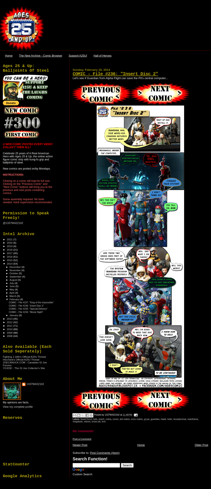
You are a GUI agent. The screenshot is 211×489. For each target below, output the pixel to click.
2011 (10, 325)
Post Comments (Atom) (105, 452)
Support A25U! (78, 55)
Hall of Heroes (103, 55)
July (12, 283)
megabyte (78, 421)
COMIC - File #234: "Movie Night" (26, 312)
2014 (10, 263)
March (13, 296)
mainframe (192, 419)
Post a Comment (82, 439)
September (16, 276)
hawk (163, 419)
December (15, 267)
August (14, 280)
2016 (10, 256)
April (12, 292)
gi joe (147, 419)
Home (9, 55)
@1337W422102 (13, 223)
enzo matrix (137, 419)
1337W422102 (35, 384)
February (15, 299)
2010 (10, 329)
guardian (155, 419)
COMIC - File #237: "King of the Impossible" (31, 302)
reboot (87, 421)
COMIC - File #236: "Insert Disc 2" (115, 73)
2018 (10, 249)
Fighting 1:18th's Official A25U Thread (24, 356)
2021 (10, 239)
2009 (10, 332)
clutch (101, 419)
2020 (10, 242)
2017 (10, 253)
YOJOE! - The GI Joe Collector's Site (24, 368)
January (14, 315)
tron (104, 421)
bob (95, 419)
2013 (10, 318)
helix (169, 419)
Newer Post (80, 445)
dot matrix (125, 419)
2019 (10, 246)
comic (116, 419)
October (14, 273)
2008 (10, 336)
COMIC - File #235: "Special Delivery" (28, 308)
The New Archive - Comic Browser (40, 55)
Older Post (201, 445)
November (15, 270)
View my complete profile (18, 406)
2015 (10, 260)
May (12, 289)
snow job (96, 421)
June (13, 286)
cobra (108, 419)
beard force (86, 419)
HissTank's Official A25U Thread (21, 359)
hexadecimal (179, 419)
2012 (10, 322)
